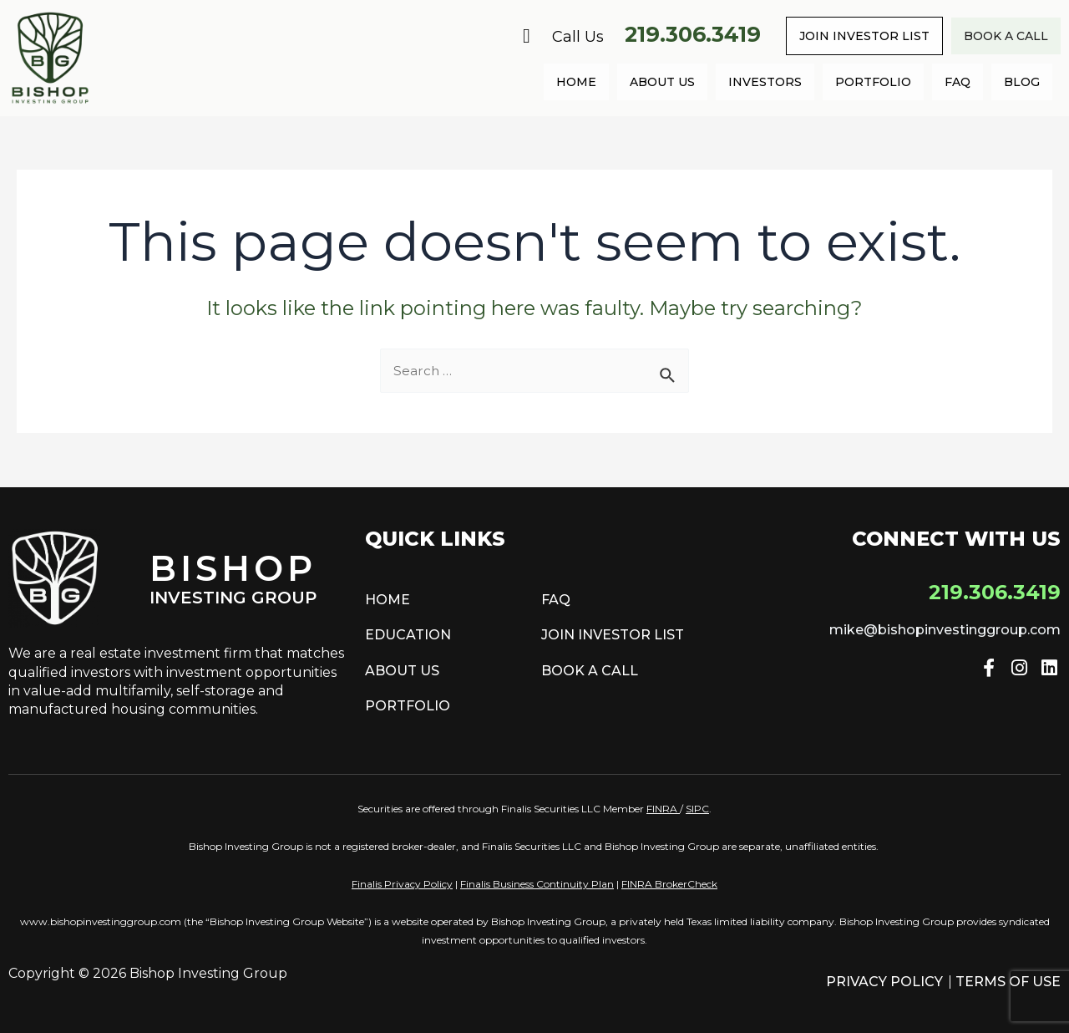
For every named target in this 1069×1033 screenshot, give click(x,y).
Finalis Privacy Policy (402, 884)
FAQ (957, 81)
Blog (1022, 81)
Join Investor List (864, 35)
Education (408, 635)
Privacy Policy (884, 982)
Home (576, 81)
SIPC (697, 808)
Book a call (1006, 35)
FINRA (661, 808)
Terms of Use (1008, 982)
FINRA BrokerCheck (669, 884)
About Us (662, 81)
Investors (765, 81)
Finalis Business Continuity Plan (537, 884)
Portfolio (873, 81)
